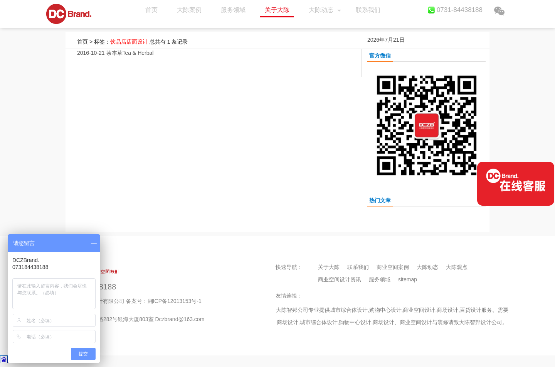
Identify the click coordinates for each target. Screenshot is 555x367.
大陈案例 (189, 10)
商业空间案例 (393, 267)
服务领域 (233, 10)
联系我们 (368, 10)
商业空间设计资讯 (339, 279)
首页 (68, 13)
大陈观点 (457, 267)
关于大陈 (277, 10)
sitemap (407, 279)
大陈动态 (321, 10)
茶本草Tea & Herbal (130, 53)
